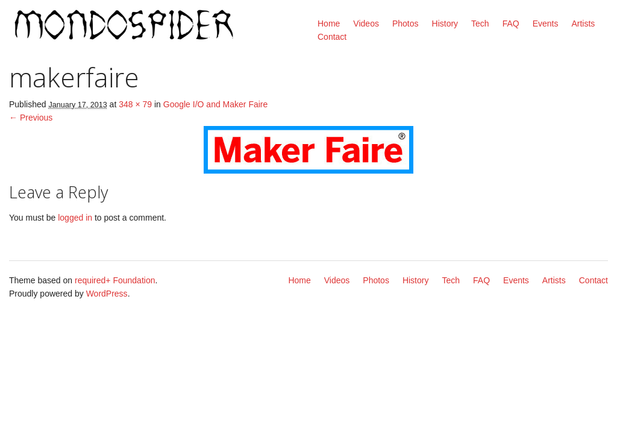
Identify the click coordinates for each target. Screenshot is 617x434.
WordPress (107, 293)
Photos (405, 23)
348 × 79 (135, 104)
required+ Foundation (115, 280)
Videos (366, 23)
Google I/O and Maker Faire (215, 104)
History (445, 23)
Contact (332, 37)
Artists (583, 23)
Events (546, 23)
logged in (75, 217)
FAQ (511, 23)
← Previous (30, 117)
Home (329, 23)
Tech (480, 23)
